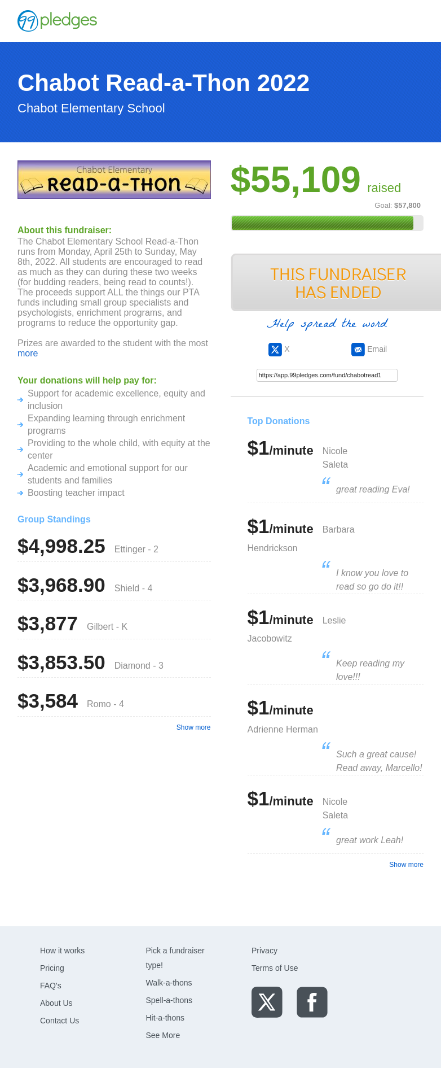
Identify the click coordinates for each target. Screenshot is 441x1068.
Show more (194, 727)
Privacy (264, 950)
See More (163, 1035)
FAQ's (50, 985)
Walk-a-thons (169, 982)
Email (369, 349)
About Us (56, 1003)
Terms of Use (275, 968)
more (27, 353)
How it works (62, 950)
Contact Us (59, 1020)
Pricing (52, 968)
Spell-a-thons (169, 1000)
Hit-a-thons (165, 1017)
